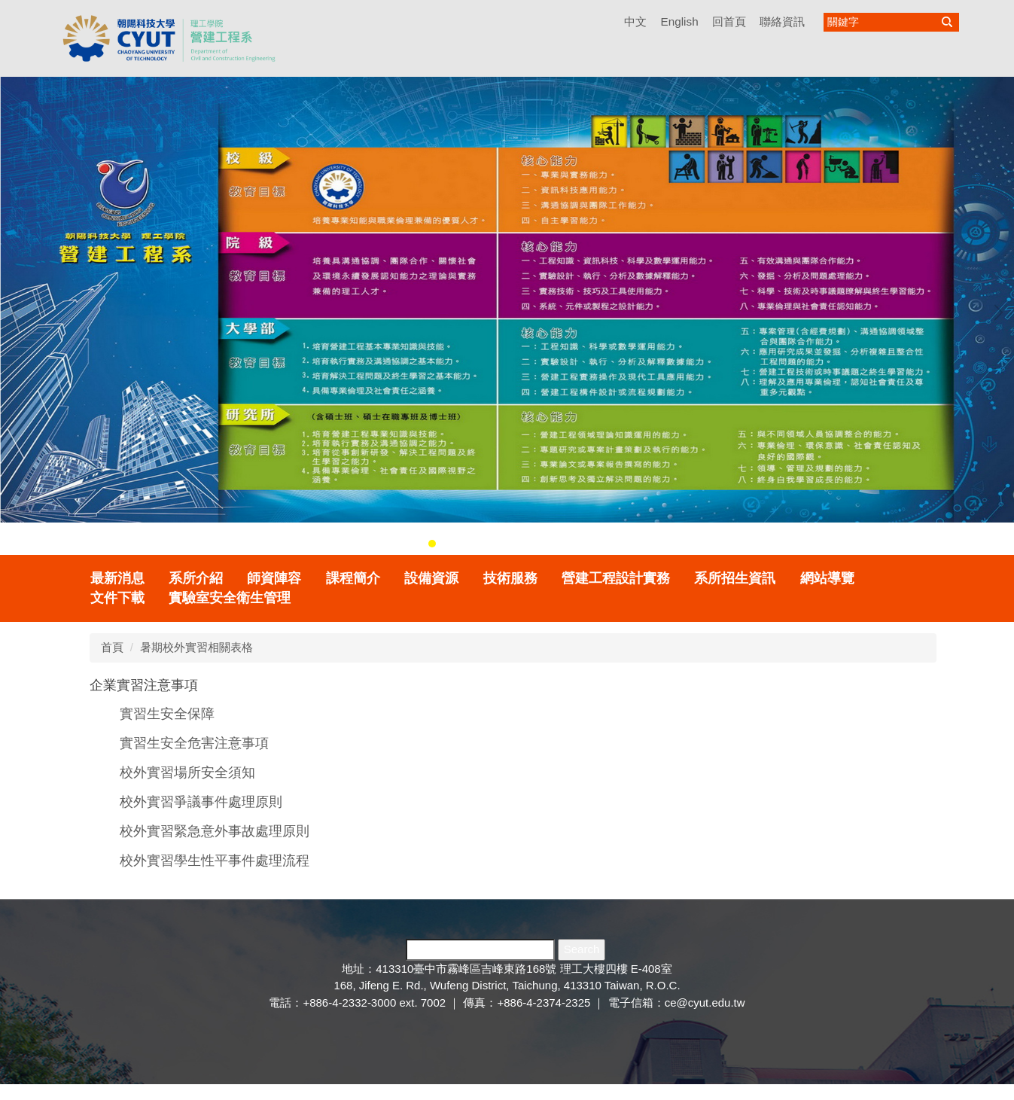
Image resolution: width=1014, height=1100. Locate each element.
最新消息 (117, 578)
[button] (19, 312)
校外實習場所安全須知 (187, 772)
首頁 (112, 647)
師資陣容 (274, 578)
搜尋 (947, 22)
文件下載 (117, 597)
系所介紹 (196, 578)
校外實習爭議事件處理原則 (201, 801)
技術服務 (510, 578)
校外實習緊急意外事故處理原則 (214, 831)
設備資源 (431, 578)
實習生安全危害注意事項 (194, 743)
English (679, 21)
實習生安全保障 (167, 713)
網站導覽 (827, 578)
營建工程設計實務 (616, 578)
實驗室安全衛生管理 (230, 597)
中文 (635, 21)
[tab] (432, 543)
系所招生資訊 (734, 578)
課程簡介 (353, 578)
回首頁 (729, 21)
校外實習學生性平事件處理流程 (214, 860)
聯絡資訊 (782, 21)
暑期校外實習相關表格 (196, 647)
